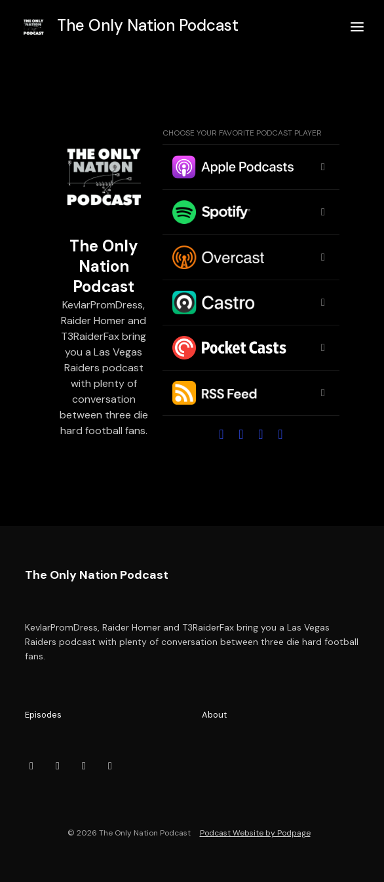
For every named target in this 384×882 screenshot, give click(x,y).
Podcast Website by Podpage (255, 833)
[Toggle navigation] (357, 27)
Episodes (43, 714)
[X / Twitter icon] (83, 766)
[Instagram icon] (110, 766)
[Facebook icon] (31, 766)
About (214, 714)
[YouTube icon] (57, 766)
